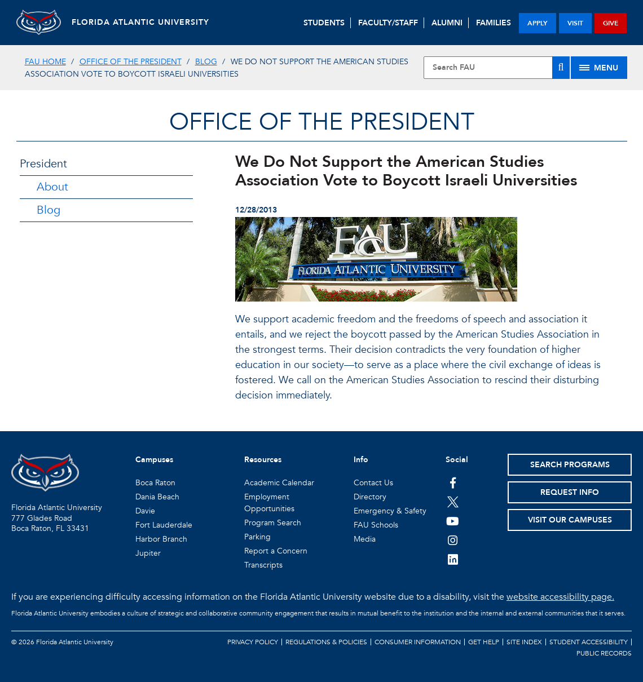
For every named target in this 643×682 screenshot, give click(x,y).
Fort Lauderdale (163, 525)
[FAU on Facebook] (453, 482)
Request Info (569, 492)
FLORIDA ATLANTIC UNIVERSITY (141, 22)
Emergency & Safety (390, 511)
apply (537, 23)
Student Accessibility (588, 641)
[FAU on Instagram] (453, 540)
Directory (370, 496)
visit (575, 23)
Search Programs (570, 464)
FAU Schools (376, 525)
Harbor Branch (161, 539)
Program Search (272, 522)
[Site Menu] (599, 67)
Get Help (483, 641)
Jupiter (148, 553)
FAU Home (45, 61)
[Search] (560, 67)
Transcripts (263, 565)
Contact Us (373, 482)
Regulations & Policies (326, 641)
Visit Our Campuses (570, 520)
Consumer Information (418, 641)
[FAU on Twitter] (453, 501)
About (52, 186)
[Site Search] (497, 67)
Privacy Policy (252, 641)
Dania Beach (157, 496)
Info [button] (361, 459)
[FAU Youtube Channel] (453, 520)
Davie (145, 511)
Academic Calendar (279, 482)
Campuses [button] (154, 459)
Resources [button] (262, 459)
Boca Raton (155, 482)
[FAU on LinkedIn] (453, 559)
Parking (257, 537)
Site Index (524, 641)
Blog (206, 61)
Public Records (604, 653)
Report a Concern (275, 551)
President (43, 163)
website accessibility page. (560, 597)
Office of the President (131, 61)
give (610, 23)
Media (365, 539)
